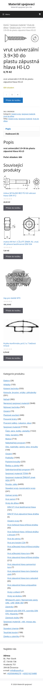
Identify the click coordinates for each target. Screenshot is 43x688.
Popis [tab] (8, 128)
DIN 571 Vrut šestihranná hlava (21, 507)
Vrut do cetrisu (14, 538)
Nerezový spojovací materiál (16, 403)
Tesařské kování (10, 632)
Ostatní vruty (15, 27)
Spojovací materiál (18, 25)
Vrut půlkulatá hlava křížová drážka (23, 546)
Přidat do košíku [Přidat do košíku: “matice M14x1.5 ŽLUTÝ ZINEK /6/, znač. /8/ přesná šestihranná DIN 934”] (13, 256)
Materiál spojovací (21, 4)
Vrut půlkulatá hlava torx (18, 553)
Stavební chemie (10, 628)
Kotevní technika (11, 388)
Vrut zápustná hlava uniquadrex (21, 585)
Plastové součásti (11, 415)
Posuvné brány (10, 419)
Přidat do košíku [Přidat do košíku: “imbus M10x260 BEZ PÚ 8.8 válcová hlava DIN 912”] (13, 208)
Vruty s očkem (13, 592)
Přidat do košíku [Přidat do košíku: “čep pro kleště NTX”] (13, 310)
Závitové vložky (12, 617)
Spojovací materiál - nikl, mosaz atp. (19, 621)
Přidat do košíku (13, 100)
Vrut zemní (10, 499)
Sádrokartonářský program (17, 469)
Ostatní (6, 411)
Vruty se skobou (14, 596)
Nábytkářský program (15, 442)
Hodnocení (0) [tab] (12, 133)
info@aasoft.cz (17, 670)
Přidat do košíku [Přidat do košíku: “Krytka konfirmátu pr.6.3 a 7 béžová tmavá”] (13, 358)
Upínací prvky (11, 495)
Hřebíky (6, 384)
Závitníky (9, 606)
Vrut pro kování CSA (16, 542)
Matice (8, 438)
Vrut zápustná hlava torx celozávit (22, 578)
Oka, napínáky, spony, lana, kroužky (21, 446)
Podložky (9, 457)
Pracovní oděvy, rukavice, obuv (17, 423)
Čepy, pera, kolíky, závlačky (17, 431)
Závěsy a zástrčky (11, 636)
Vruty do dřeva (8, 116)
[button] (35, 37)
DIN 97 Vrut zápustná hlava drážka (23, 514)
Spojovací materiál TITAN (16, 473)
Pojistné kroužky (12, 461)
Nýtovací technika (11, 407)
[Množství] (12, 95)
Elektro (6, 380)
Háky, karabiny (12, 434)
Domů (6, 25)
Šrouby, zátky (11, 484)
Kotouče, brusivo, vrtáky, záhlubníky (19, 392)
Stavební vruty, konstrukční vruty (20, 488)
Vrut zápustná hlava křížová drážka (23, 557)
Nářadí (6, 399)
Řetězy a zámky (12, 465)
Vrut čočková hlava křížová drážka (22, 524)
